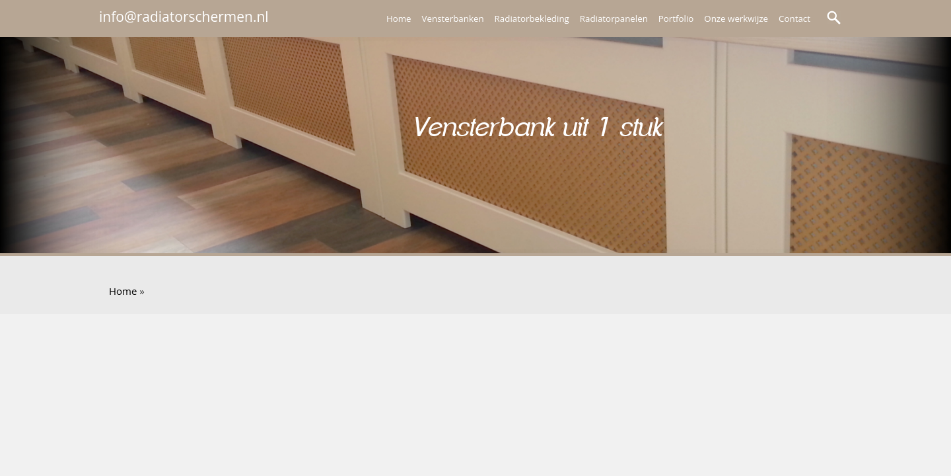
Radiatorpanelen (614, 18)
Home (398, 18)
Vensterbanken (453, 18)
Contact (794, 18)
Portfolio (675, 18)
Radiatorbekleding (532, 18)
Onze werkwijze (736, 18)
